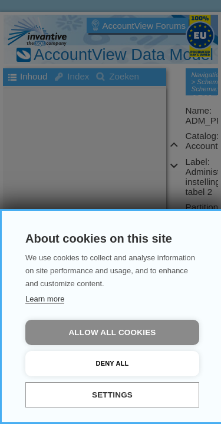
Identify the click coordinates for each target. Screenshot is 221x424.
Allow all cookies (112, 332)
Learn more (44, 298)
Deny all (112, 363)
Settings (112, 394)
